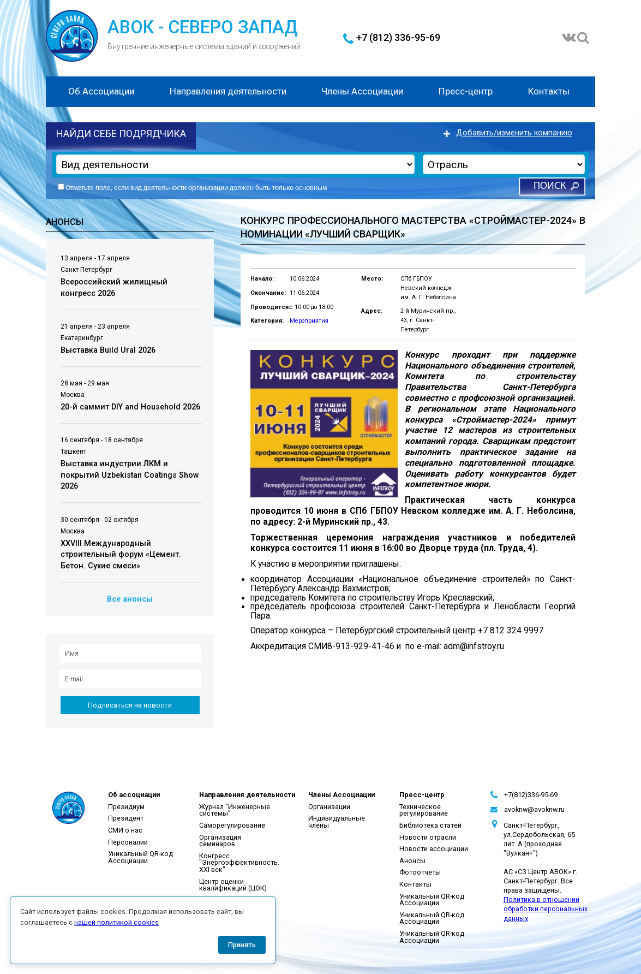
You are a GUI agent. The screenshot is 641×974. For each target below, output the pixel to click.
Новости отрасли (427, 837)
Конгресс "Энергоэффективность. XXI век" (239, 863)
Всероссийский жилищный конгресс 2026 (114, 287)
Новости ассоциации (433, 849)
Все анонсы (130, 599)
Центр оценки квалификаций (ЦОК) (233, 885)
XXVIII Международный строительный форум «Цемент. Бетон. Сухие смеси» (121, 555)
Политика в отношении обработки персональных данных (546, 908)
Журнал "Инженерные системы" (234, 810)
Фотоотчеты (420, 872)
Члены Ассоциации (362, 91)
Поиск (550, 186)
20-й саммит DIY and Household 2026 (130, 407)
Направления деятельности (228, 91)
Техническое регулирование (423, 810)
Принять (242, 945)
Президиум (126, 807)
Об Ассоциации (101, 91)
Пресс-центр (466, 91)
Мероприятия (309, 320)
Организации (329, 807)
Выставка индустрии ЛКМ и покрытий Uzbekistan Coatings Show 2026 (130, 475)
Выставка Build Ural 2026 (108, 350)
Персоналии (128, 842)
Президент (125, 818)
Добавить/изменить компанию (514, 133)
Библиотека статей (430, 825)
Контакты (549, 91)
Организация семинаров (220, 840)
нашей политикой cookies (116, 922)
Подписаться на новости (130, 705)
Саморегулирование (232, 825)
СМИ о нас (125, 830)
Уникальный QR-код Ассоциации (140, 857)
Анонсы (412, 861)
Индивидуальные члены (336, 821)
